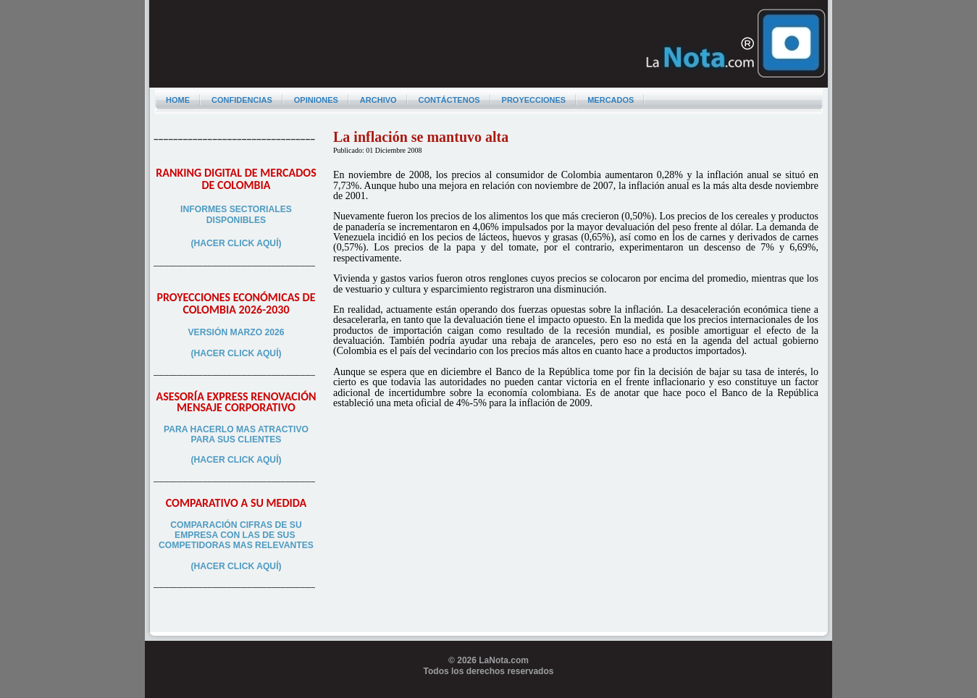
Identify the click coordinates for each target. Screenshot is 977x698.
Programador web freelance (488, 692)
